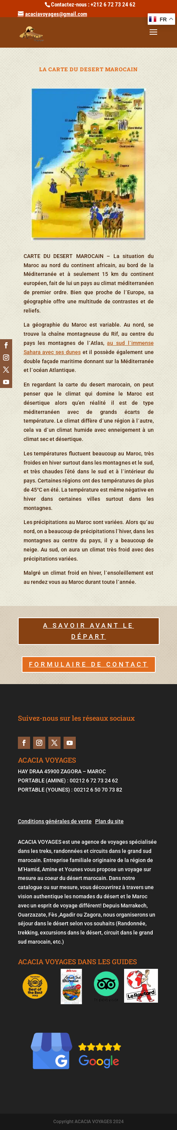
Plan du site (109, 821)
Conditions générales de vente (55, 821)
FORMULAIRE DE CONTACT (88, 664)
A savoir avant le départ (88, 631)
